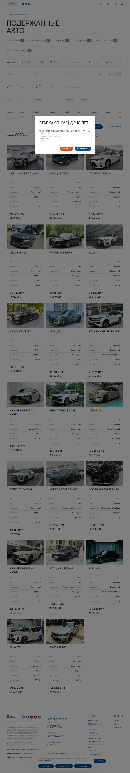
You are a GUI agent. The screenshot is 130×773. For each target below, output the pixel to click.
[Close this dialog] (92, 120)
